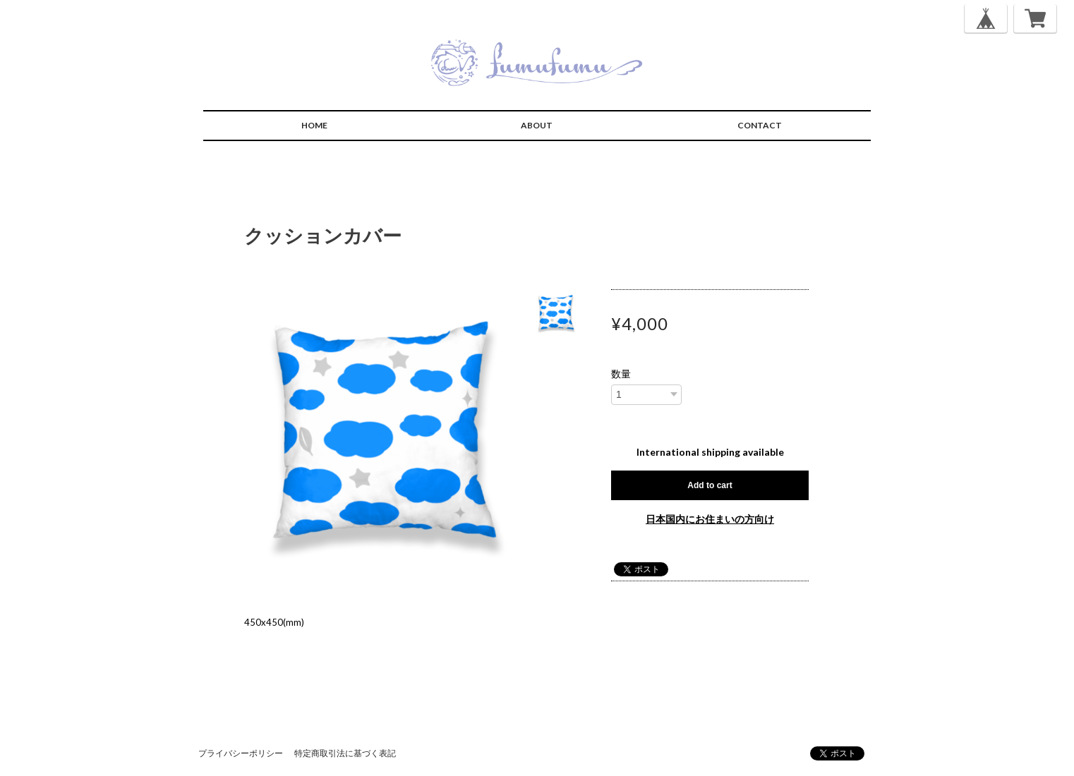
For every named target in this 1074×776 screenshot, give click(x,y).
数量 (621, 374)
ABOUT (537, 125)
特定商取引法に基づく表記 (345, 753)
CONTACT (759, 125)
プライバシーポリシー (240, 753)
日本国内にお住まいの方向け (710, 519)
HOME (314, 125)
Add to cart (709, 485)
